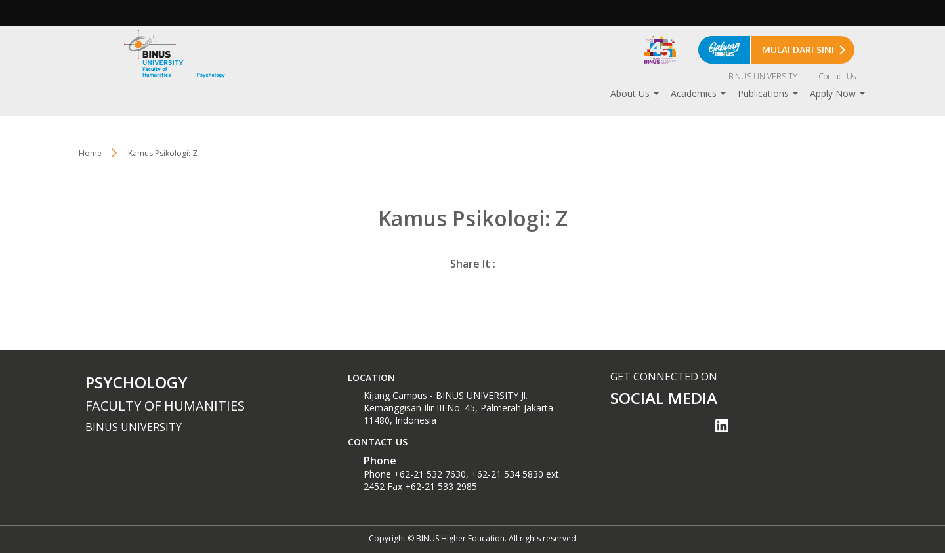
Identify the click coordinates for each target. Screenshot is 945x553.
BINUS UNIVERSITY (762, 76)
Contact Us (837, 76)
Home (90, 153)
